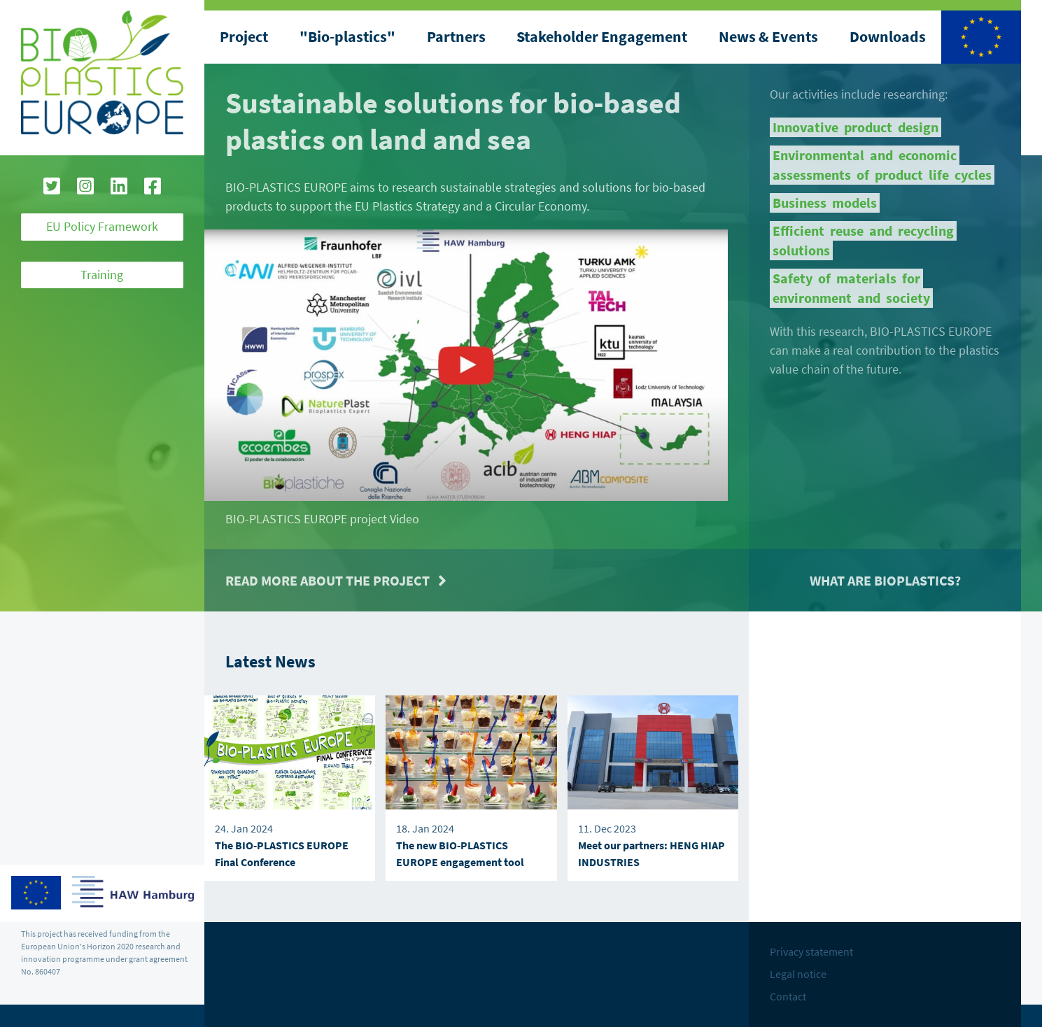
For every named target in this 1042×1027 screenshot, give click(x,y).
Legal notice (798, 974)
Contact (788, 996)
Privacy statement (811, 951)
